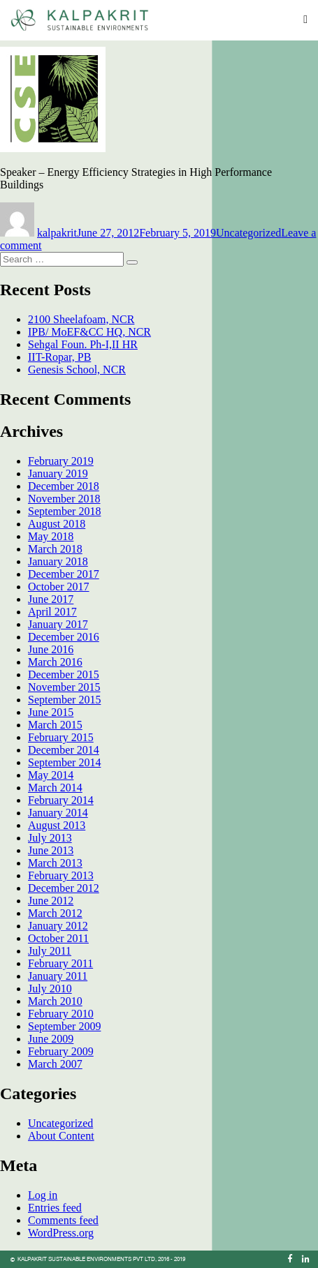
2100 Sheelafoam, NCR (81, 319)
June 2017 (50, 599)
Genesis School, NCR (77, 369)
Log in (42, 1195)
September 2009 (64, 1026)
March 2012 (55, 913)
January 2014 (58, 813)
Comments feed (63, 1220)
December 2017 (63, 574)
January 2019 (58, 473)
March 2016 (55, 662)
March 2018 (55, 549)
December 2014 (63, 750)
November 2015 (64, 687)
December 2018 (63, 486)
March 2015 (55, 725)
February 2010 (61, 1014)
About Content (61, 1136)
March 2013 (55, 863)
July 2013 (50, 838)
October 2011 (58, 938)
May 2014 (50, 775)
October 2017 (58, 586)
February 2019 (61, 461)
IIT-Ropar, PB (59, 357)
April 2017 (52, 612)
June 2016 (50, 649)
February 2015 (61, 737)
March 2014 (55, 787)
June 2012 (50, 901)
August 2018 (56, 524)
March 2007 (55, 1064)
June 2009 (50, 1039)
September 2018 (64, 511)
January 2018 (58, 561)
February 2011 (60, 963)
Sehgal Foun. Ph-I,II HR (83, 344)
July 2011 (49, 951)
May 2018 (50, 536)
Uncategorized (248, 233)
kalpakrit (57, 233)
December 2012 (63, 888)
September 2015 (64, 700)
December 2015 (63, 674)
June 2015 (50, 712)
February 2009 (61, 1051)
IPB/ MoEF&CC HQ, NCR (89, 332)
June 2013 (50, 850)
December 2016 (63, 637)
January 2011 (57, 976)
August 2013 (56, 825)
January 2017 (58, 624)
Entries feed (55, 1208)
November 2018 (64, 499)
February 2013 (61, 875)
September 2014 (64, 762)
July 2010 (50, 988)
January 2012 (58, 926)
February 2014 (61, 800)
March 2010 (55, 1001)
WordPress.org (61, 1233)
